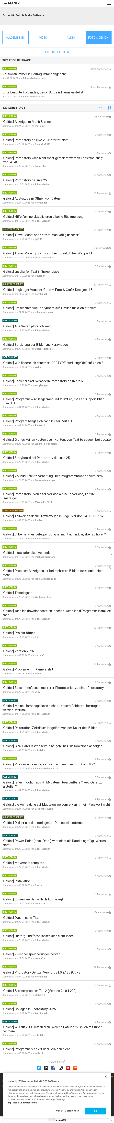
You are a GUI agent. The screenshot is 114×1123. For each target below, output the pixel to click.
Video (43, 37)
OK (95, 1111)
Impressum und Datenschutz (22, 1102)
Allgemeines (15, 37)
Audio (71, 37)
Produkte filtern (57, 52)
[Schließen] (105, 1076)
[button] (101, 107)
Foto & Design (98, 37)
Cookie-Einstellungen (67, 1111)
